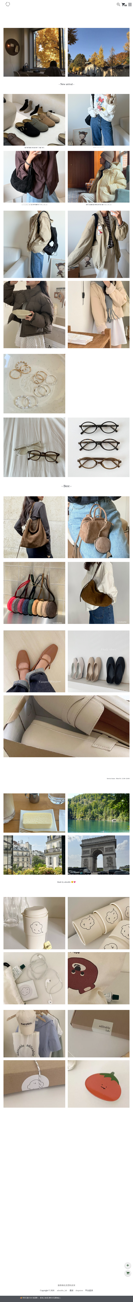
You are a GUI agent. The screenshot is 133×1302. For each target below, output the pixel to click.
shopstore (79, 1290)
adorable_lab (62, 1290)
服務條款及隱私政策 (66, 1285)
